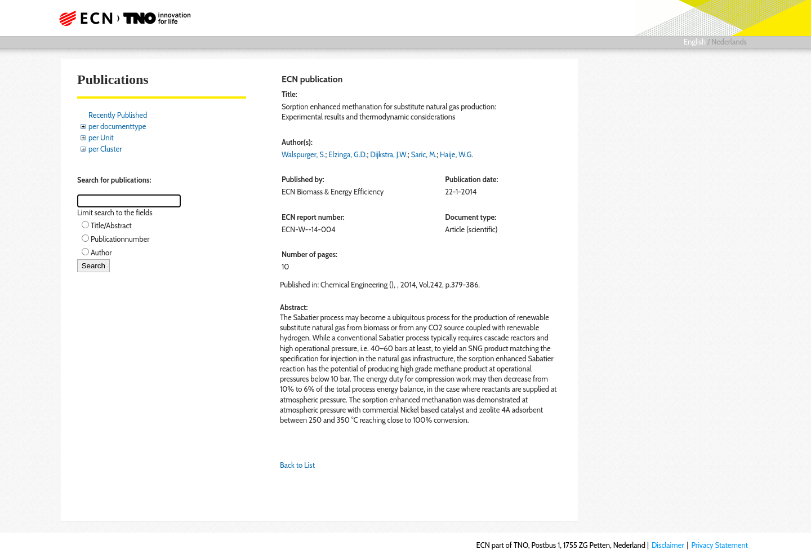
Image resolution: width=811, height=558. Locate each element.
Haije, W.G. (456, 154)
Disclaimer (668, 545)
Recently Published (117, 114)
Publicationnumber (120, 238)
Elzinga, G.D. (347, 154)
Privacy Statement (719, 545)
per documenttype (117, 126)
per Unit (101, 137)
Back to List (297, 465)
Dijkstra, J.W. (389, 154)
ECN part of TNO (121, 18)
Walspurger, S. (303, 154)
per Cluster (105, 148)
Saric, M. (424, 154)
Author (101, 252)
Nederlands (729, 41)
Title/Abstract (111, 225)
